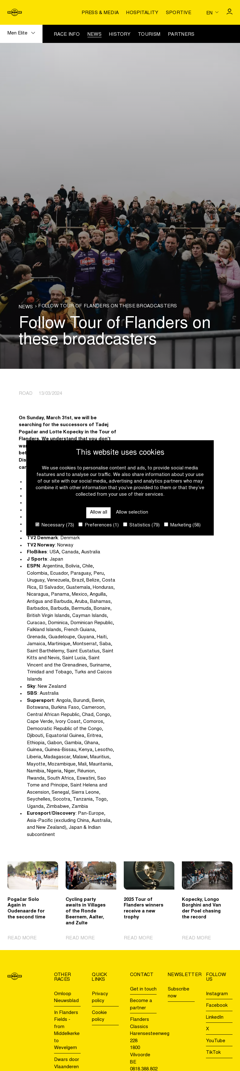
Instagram (217, 994)
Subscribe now (178, 993)
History (119, 34)
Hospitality (142, 13)
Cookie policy (99, 1016)
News (95, 34)
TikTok (213, 1052)
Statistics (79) (141, 525)
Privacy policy (100, 998)
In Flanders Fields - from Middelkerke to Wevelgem (67, 1031)
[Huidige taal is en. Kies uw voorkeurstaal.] (212, 12)
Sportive (178, 13)
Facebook (217, 1005)
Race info (67, 34)
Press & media (100, 13)
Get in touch (143, 989)
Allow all (98, 512)
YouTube (215, 1041)
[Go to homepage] (15, 12)
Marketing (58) (182, 525)
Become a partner (141, 1005)
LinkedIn (214, 1017)
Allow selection (132, 512)
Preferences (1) (98, 525)
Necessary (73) (54, 525)
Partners (181, 34)
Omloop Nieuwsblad (66, 998)
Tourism (149, 34)
